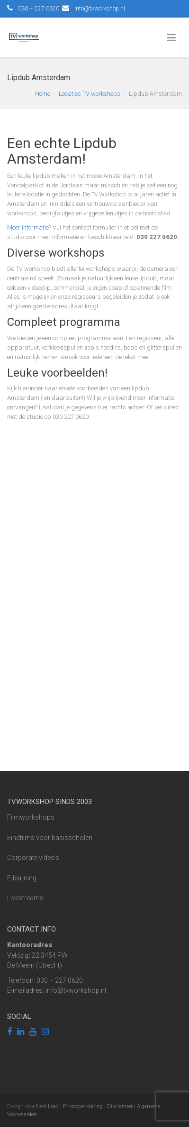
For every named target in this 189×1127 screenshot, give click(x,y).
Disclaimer (120, 1106)
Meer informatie (28, 227)
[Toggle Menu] (173, 38)
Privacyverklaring (83, 1106)
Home (42, 93)
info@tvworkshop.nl (99, 8)
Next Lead (47, 1106)
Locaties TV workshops (89, 93)
